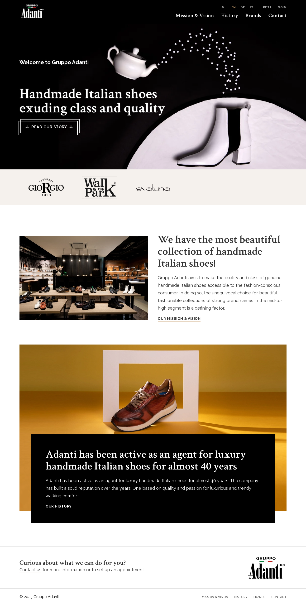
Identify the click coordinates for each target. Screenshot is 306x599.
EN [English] (233, 7)
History (229, 15)
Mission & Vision (195, 15)
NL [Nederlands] (224, 7)
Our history (59, 506)
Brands (253, 15)
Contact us (30, 569)
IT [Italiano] (251, 7)
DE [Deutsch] (243, 7)
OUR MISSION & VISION (179, 318)
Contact (277, 15)
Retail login (275, 7)
